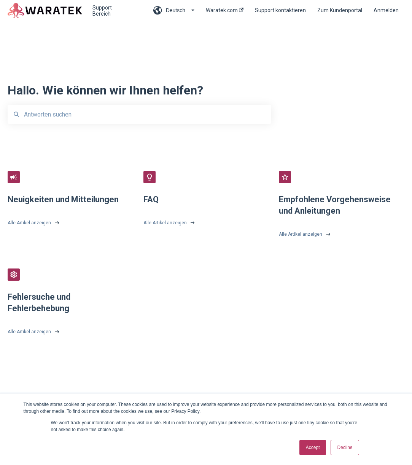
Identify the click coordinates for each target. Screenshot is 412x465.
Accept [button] (313, 447)
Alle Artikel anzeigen (29, 222)
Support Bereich (102, 11)
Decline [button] (344, 447)
